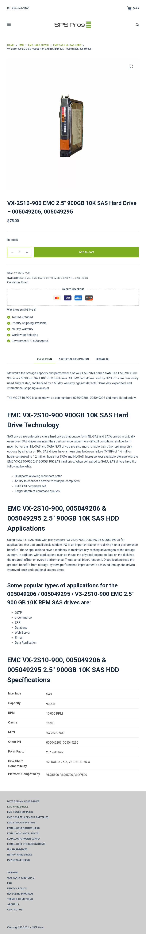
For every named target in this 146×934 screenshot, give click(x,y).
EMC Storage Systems (21, 822)
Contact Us (14, 909)
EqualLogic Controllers (23, 828)
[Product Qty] (19, 252)
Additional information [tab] (74, 359)
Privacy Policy (17, 888)
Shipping (12, 872)
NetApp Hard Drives (19, 854)
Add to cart (86, 252)
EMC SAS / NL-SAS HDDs (72, 278)
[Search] (137, 24)
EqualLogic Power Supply (23, 838)
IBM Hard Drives (17, 849)
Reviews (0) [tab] (102, 359)
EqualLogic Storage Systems (26, 844)
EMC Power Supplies (20, 812)
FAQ (9, 883)
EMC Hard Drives (43, 278)
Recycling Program (20, 893)
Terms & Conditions (20, 899)
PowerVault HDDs (18, 860)
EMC (27, 278)
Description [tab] (44, 359)
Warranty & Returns (20, 878)
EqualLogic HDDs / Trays (22, 833)
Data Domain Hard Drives (23, 801)
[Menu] (9, 24)
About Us (13, 904)
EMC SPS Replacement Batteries (27, 817)
